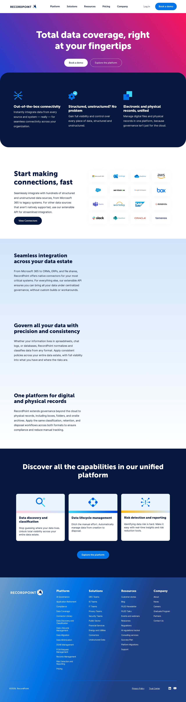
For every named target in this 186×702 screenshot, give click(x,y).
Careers (157, 606)
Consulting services (129, 635)
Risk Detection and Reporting (64, 662)
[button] (55, 6)
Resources (125, 621)
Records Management (66, 656)
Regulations (126, 625)
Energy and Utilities (97, 630)
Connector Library (64, 616)
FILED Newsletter (128, 606)
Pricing (106, 6)
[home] (23, 6)
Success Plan (127, 640)
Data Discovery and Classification (65, 622)
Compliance (61, 606)
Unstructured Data (97, 640)
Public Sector (95, 621)
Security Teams (95, 616)
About (156, 597)
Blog (123, 602)
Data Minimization (64, 640)
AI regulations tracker (130, 630)
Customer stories (128, 597)
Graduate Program (162, 611)
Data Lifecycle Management (62, 629)
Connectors (94, 635)
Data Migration (62, 635)
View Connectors (28, 220)
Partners (157, 616)
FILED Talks (126, 611)
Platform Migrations (129, 644)
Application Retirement (66, 602)
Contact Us (158, 621)
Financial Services (96, 625)
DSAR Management (65, 645)
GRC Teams (94, 597)
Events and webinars (130, 616)
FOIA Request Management (62, 650)
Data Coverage (63, 611)
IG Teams (93, 602)
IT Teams (93, 606)
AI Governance (62, 597)
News (156, 602)
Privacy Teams (95, 611)
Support (124, 649)
